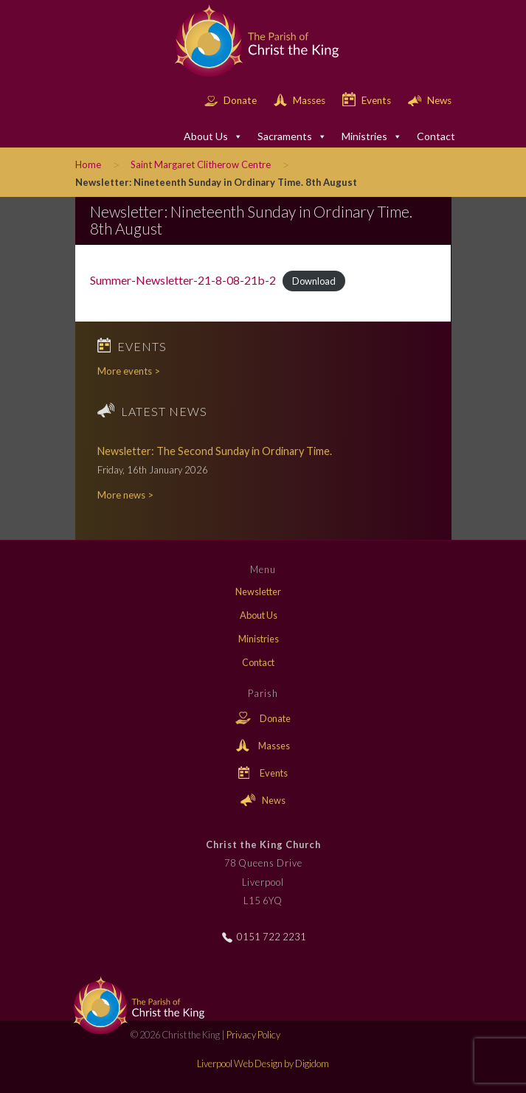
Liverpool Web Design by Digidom (263, 1063)
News (429, 100)
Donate (231, 100)
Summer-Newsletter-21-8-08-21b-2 (183, 280)
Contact (436, 136)
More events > (128, 371)
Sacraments (292, 136)
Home (88, 164)
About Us (213, 136)
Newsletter (258, 591)
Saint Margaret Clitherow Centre (201, 164)
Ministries (372, 136)
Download (314, 281)
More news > (125, 495)
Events (367, 100)
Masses (301, 100)
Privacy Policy (253, 1035)
